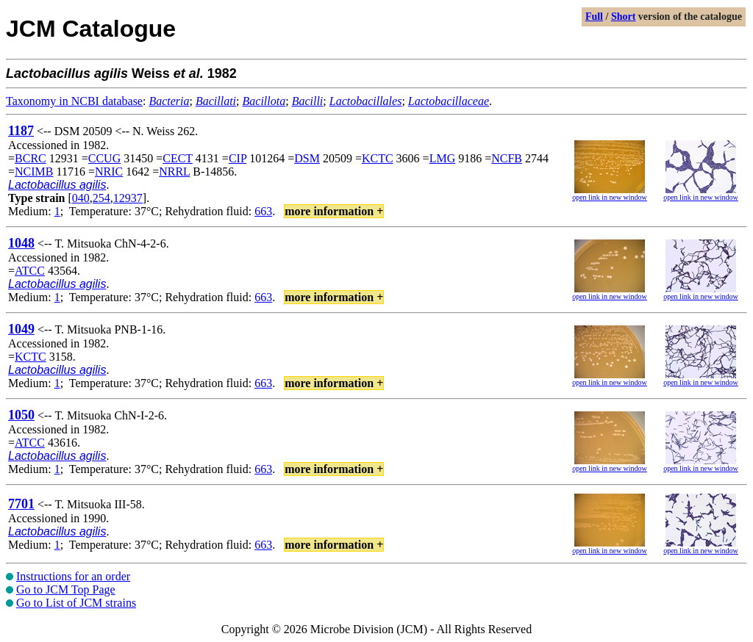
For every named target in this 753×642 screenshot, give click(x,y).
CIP (237, 158)
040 (81, 198)
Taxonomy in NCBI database (74, 101)
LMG (442, 158)
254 (101, 198)
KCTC (377, 158)
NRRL (174, 171)
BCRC (30, 158)
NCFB (506, 158)
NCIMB (34, 171)
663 (263, 211)
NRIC (109, 171)
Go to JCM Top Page (65, 589)
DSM (307, 158)
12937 (128, 198)
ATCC (30, 270)
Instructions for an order (73, 576)
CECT (178, 158)
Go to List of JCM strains (76, 602)
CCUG (104, 158)
